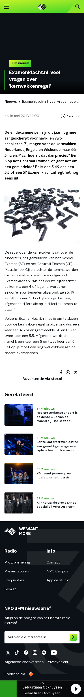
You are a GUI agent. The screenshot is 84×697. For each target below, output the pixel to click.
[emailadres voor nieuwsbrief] (42, 637)
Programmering (17, 562)
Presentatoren (16, 571)
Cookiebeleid (14, 674)
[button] (76, 689)
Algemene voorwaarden (24, 662)
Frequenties (14, 580)
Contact (53, 562)
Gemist (10, 589)
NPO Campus (57, 571)
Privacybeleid (57, 662)
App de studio (58, 580)
